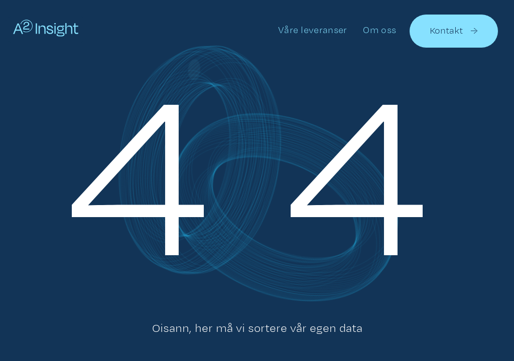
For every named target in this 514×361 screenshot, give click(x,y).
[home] (45, 30)
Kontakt (454, 31)
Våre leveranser (312, 30)
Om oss (379, 30)
